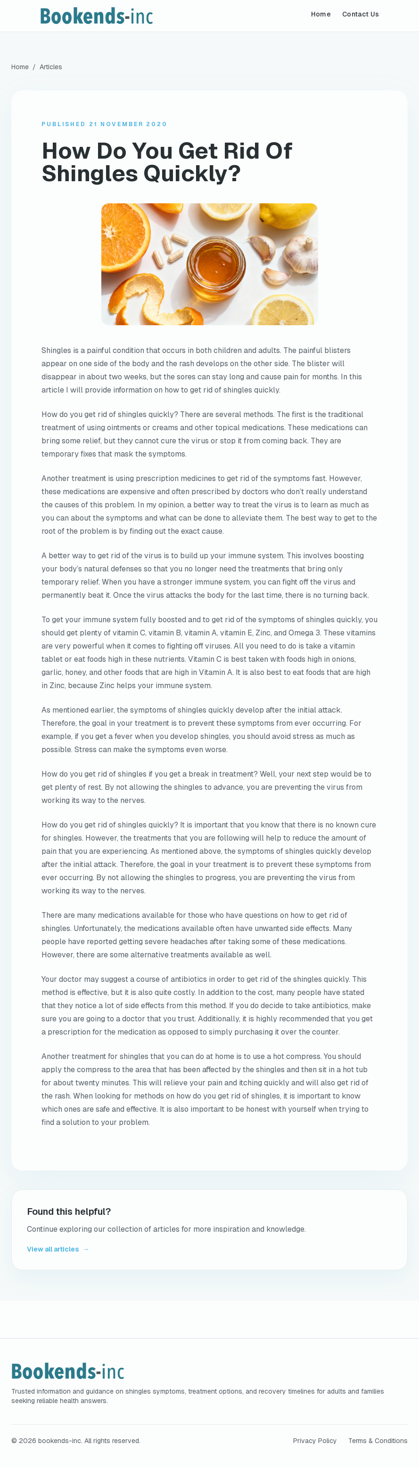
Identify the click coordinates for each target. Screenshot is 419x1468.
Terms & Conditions (378, 1440)
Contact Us (360, 14)
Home (321, 14)
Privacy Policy (315, 1440)
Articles (51, 67)
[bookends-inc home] (119, 16)
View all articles (58, 1249)
